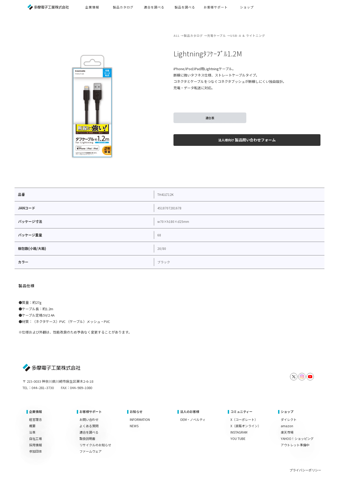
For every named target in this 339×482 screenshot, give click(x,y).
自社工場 (35, 438)
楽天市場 (287, 432)
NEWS (134, 426)
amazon (287, 426)
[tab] (27, 286)
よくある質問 (89, 426)
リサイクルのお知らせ (95, 445)
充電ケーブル (216, 35)
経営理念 (35, 419)
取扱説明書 (87, 438)
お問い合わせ (89, 419)
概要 (32, 426)
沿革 (32, 432)
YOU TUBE (238, 438)
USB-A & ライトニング (247, 35)
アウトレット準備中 (295, 445)
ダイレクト (289, 419)
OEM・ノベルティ (193, 419)
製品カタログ (193, 35)
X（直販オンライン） (245, 426)
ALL (176, 35)
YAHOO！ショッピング (297, 438)
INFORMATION (140, 419)
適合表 (210, 118)
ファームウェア (90, 451)
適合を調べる (89, 432)
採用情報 (35, 445)
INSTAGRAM (238, 432)
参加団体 (35, 451)
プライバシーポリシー (305, 470)
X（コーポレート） (244, 419)
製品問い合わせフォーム (247, 139)
